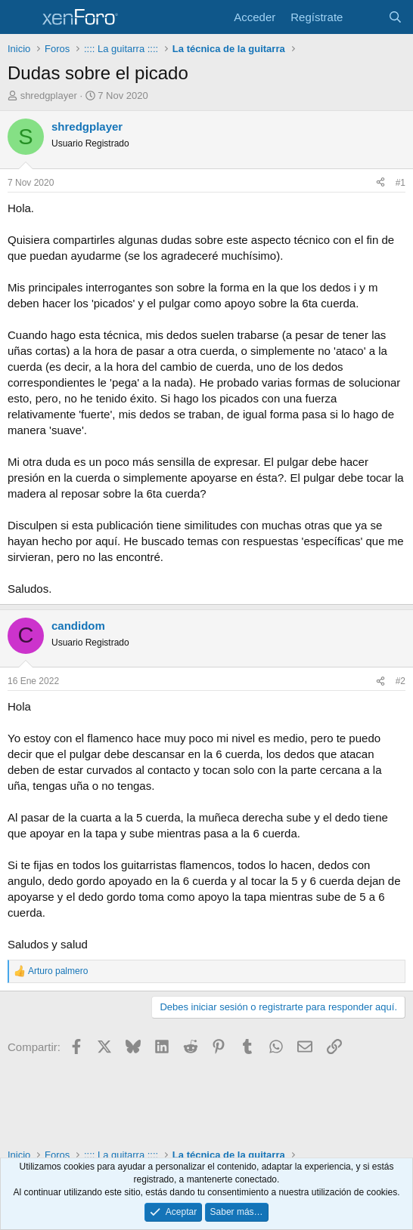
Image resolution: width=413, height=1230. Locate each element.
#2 (400, 681)
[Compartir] (380, 183)
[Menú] (21, 17)
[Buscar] (395, 17)
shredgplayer (48, 95)
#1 (400, 182)
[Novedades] (365, 17)
